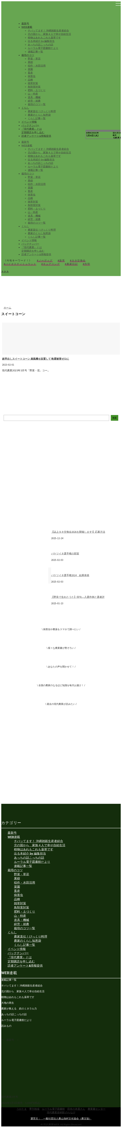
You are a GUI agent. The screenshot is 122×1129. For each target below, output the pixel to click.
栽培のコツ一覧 (37, 104)
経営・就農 (34, 100)
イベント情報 (29, 121)
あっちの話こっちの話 (40, 44)
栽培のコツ (27, 55)
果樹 (30, 62)
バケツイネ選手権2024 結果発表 (70, 575)
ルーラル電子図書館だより (43, 47)
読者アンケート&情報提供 (36, 135)
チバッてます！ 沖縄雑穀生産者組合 (48, 30)
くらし (25, 107)
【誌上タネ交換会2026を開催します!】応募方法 (78, 531)
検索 (114, 418)
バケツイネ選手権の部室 (65, 553)
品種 (30, 79)
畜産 (30, 72)
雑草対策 (33, 83)
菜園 (30, 69)
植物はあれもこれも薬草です (44, 37)
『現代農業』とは (31, 128)
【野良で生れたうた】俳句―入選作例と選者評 (78, 597)
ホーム (7, 307)
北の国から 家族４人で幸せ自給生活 (49, 33)
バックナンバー (30, 125)
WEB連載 (26, 26)
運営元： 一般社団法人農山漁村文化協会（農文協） (61, 1118)
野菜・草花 (34, 58)
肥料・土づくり (37, 90)
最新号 (25, 23)
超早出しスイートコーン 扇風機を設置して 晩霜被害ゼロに (35, 358)
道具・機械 (34, 97)
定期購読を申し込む (32, 132)
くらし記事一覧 (37, 118)
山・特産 (33, 93)
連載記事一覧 (35, 51)
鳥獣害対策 (34, 86)
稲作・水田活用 (37, 65)
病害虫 (31, 76)
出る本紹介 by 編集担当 (41, 40)
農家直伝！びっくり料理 (42, 111)
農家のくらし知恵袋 (39, 114)
